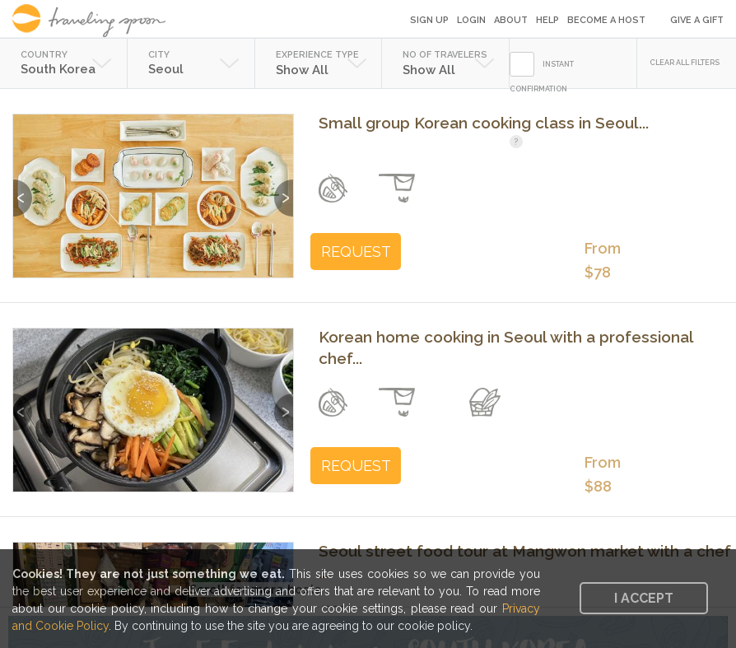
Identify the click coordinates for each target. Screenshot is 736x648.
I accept (643, 598)
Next (283, 190)
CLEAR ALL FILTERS (685, 62)
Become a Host (606, 20)
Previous (22, 190)
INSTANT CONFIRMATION (542, 76)
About (511, 20)
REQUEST (356, 251)
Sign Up (429, 20)
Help (547, 20)
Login (471, 20)
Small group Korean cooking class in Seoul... (484, 123)
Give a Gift (697, 20)
